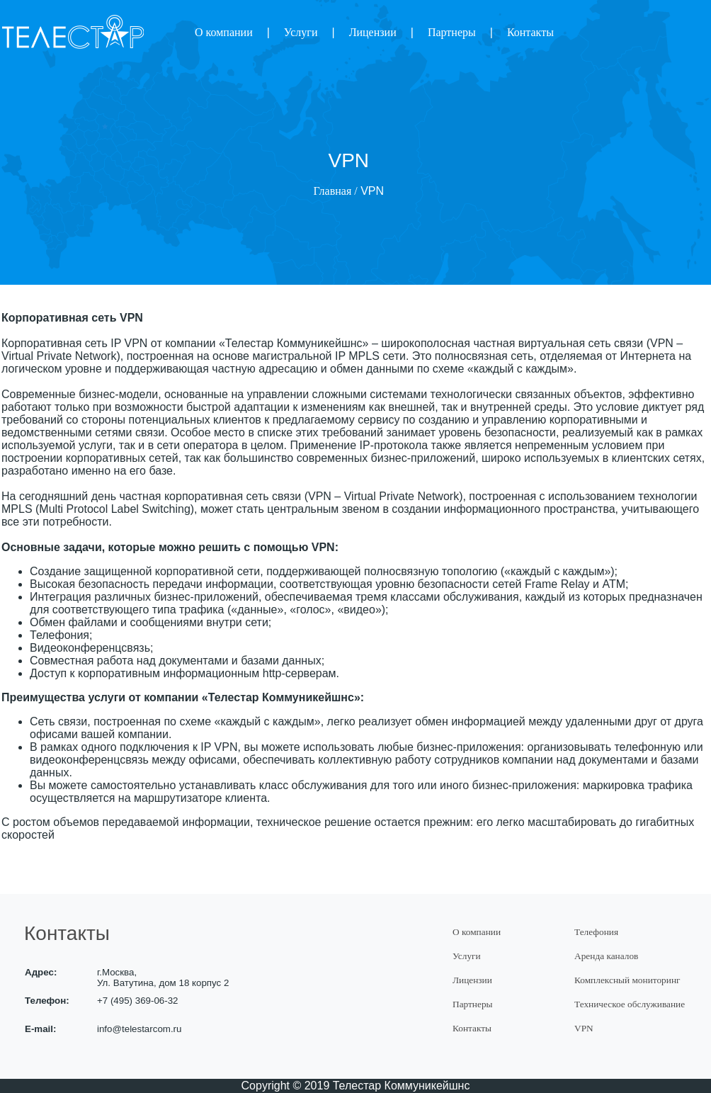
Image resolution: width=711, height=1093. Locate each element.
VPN (583, 1028)
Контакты (530, 32)
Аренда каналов (606, 956)
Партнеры (452, 32)
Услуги (301, 32)
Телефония (596, 932)
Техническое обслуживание (629, 1004)
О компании (224, 32)
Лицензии (373, 32)
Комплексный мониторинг (627, 980)
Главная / (336, 191)
